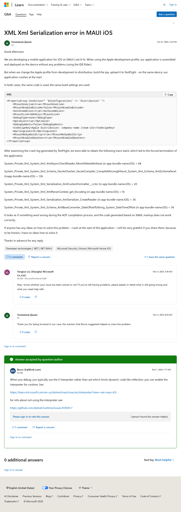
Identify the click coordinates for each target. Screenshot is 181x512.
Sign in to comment (15, 346)
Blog (48, 496)
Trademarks (10, 501)
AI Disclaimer (11, 496)
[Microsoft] (6, 4)
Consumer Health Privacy (101, 496)
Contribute (63, 496)
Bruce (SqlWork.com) (29, 369)
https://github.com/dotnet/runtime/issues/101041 (40, 408)
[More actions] (174, 23)
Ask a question (167, 14)
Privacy (77, 496)
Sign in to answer (13, 469)
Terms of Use (129, 496)
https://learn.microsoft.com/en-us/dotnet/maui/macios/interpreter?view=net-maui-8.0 (63, 392)
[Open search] (164, 5)
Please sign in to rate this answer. (31, 416)
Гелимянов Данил (21, 42)
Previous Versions (32, 496)
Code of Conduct (149, 496)
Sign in (173, 4)
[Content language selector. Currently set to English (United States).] (20, 488)
